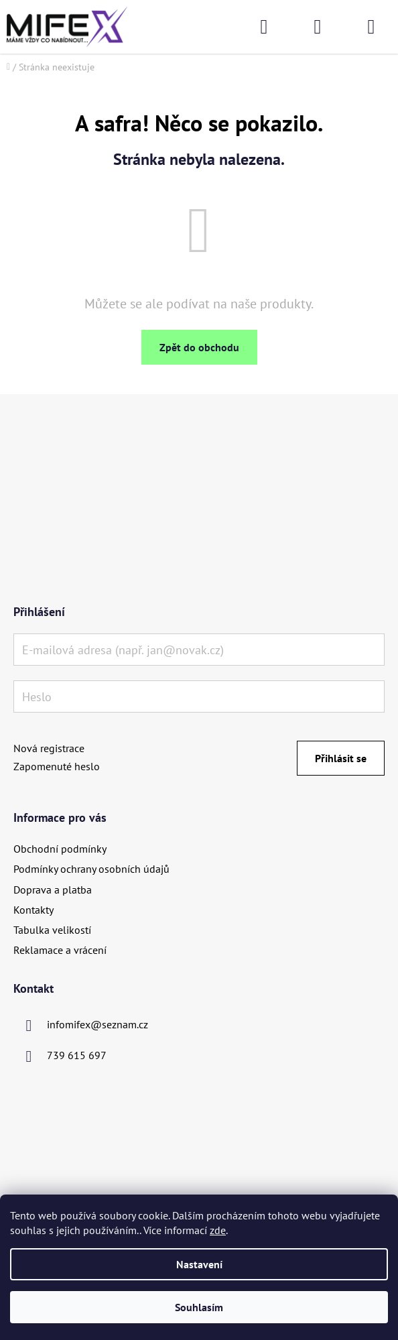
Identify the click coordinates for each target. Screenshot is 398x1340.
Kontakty (33, 909)
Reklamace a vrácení (60, 950)
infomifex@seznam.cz (97, 1024)
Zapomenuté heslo (56, 766)
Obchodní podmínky (60, 848)
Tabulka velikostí (52, 929)
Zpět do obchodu (199, 347)
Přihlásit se (341, 758)
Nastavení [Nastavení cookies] (199, 1264)
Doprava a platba (52, 889)
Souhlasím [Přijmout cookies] (199, 1307)
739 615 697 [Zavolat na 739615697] (77, 1055)
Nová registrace (48, 748)
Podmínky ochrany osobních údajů (91, 868)
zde (218, 1230)
